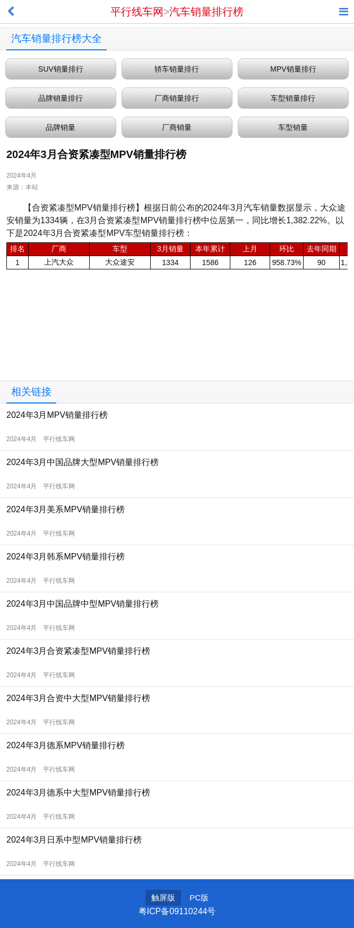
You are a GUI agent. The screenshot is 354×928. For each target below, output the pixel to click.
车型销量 (293, 127)
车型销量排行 (293, 98)
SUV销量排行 (60, 69)
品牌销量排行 (60, 98)
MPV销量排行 (293, 69)
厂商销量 (177, 127)
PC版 (199, 897)
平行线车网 (136, 11)
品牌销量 (60, 127)
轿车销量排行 (176, 69)
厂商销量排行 (176, 98)
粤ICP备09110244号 (177, 911)
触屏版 (163, 897)
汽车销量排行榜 (206, 11)
